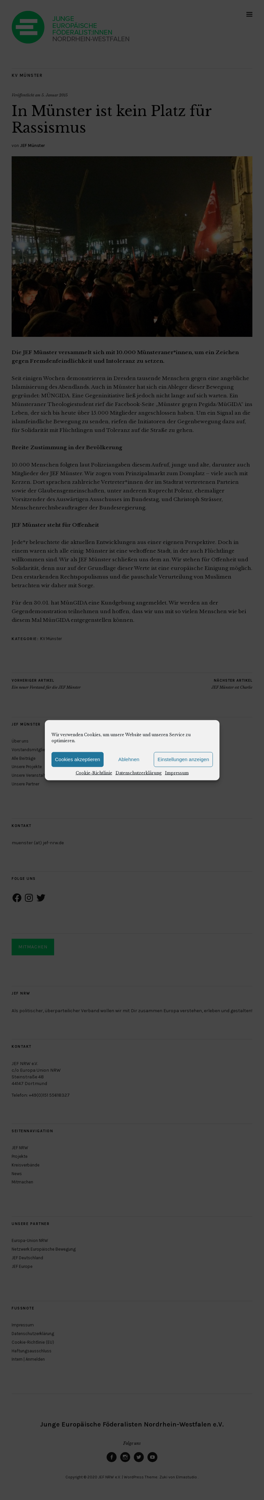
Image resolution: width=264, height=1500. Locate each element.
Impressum (177, 772)
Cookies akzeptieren (77, 759)
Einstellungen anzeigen (183, 759)
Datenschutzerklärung (139, 772)
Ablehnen (128, 759)
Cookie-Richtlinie (94, 772)
